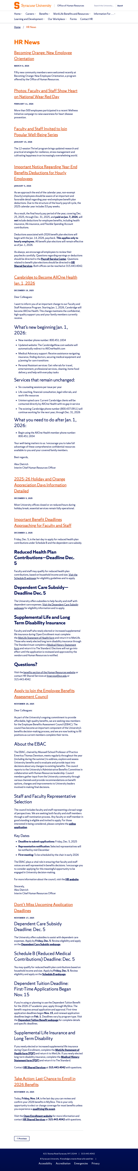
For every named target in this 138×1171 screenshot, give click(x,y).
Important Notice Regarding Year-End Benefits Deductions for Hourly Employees (45, 172)
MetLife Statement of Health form (36, 638)
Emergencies (81, 1163)
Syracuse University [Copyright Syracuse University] (50, 1158)
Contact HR (86, 19)
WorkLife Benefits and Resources (71, 14)
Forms (73, 19)
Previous (22, 1138)
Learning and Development (28, 19)
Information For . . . (104, 14)
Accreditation (63, 1163)
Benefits (43, 14)
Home (17, 14)
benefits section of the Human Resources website (49, 672)
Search (120, 5)
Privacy (96, 1163)
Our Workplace (56, 19)
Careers (30, 14)
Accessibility (45, 1163)
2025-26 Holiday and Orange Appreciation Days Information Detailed (40, 485)
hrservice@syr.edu (57, 676)
